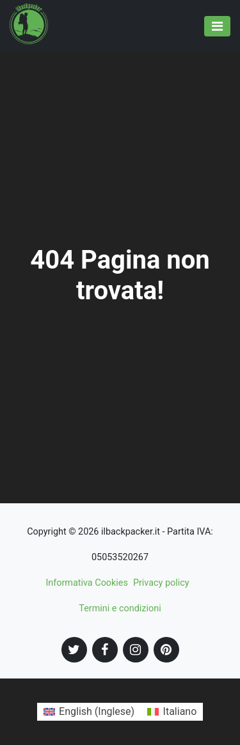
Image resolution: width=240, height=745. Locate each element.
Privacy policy (161, 582)
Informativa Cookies (86, 582)
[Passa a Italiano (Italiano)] (172, 712)
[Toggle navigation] (217, 26)
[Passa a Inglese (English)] (89, 712)
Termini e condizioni (120, 608)
